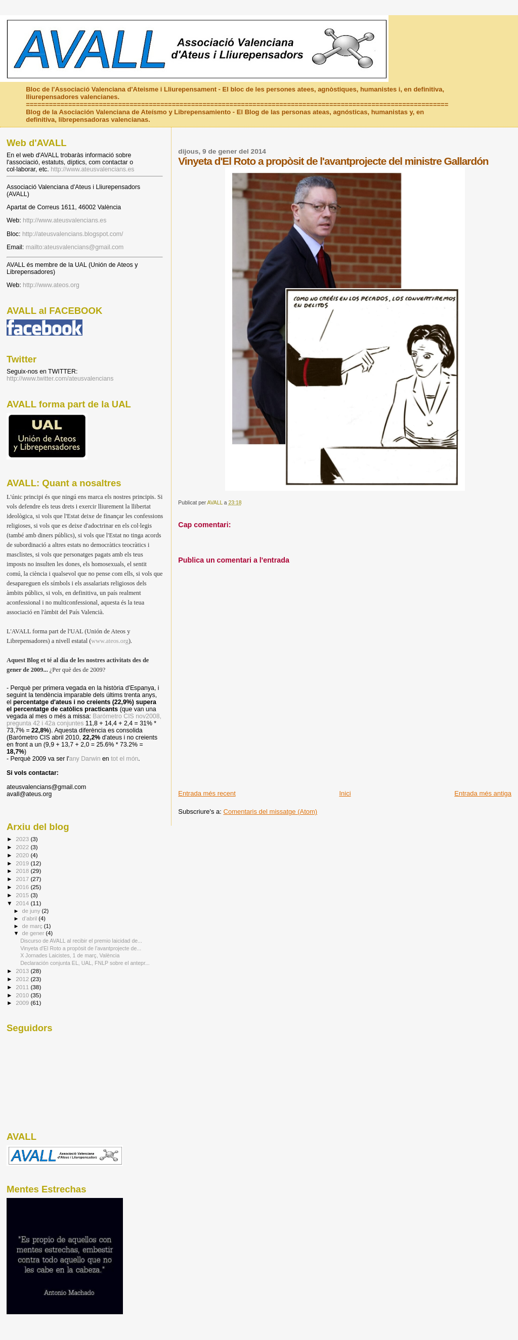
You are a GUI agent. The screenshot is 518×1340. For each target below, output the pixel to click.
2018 (23, 870)
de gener (34, 933)
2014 (23, 903)
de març (33, 926)
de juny (32, 911)
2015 (23, 895)
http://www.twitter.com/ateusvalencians (60, 378)
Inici (345, 793)
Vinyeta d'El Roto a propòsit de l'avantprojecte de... (80, 948)
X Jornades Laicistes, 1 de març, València (69, 955)
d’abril (30, 918)
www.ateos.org (109, 640)
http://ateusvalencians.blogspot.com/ (72, 234)
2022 (23, 847)
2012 (23, 979)
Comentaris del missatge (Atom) (271, 811)
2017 (23, 878)
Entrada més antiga (482, 793)
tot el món (124, 758)
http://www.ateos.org (51, 285)
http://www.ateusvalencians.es (92, 169)
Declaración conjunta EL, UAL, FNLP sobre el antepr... (85, 963)
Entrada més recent (206, 793)
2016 (23, 887)
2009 (23, 1002)
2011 (23, 987)
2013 (23, 970)
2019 (23, 863)
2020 (23, 855)
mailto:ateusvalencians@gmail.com (75, 247)
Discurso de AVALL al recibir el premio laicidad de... (81, 941)
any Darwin (85, 758)
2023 (23, 839)
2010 (23, 995)
